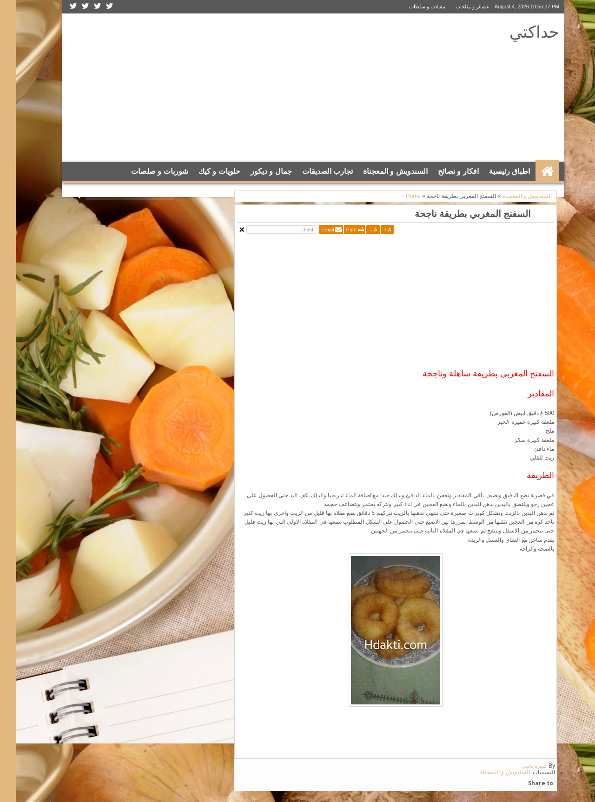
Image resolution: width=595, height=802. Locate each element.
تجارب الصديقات (311, 171)
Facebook (82, 6)
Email (311, 229)
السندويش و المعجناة (379, 171)
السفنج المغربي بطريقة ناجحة (457, 213)
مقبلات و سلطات (411, 6)
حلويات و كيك (204, 171)
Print (336, 229)
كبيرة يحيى (518, 766)
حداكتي (518, 31)
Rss (58, 6)
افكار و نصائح (442, 171)
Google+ (70, 6)
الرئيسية (531, 171)
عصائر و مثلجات (457, 6)
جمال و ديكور (255, 171)
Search (61, 194)
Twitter (94, 6)
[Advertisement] (224, 88)
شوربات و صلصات (143, 171)
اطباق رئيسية (493, 171)
